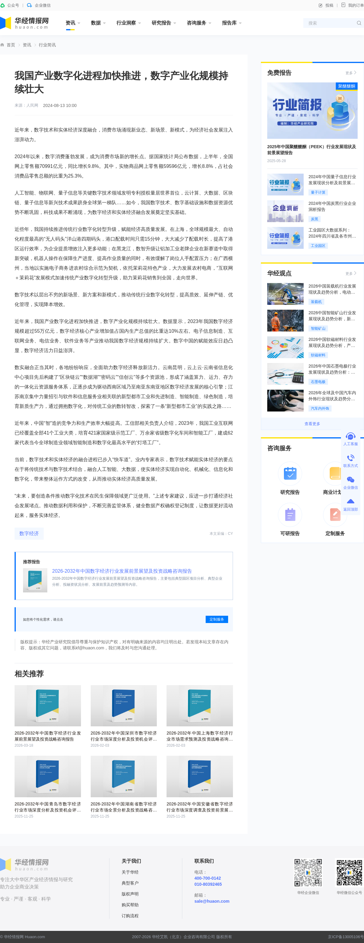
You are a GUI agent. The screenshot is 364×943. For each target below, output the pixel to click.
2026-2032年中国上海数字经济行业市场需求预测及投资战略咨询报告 (200, 739)
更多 (351, 72)
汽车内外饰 (320, 408)
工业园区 (318, 246)
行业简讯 (47, 45)
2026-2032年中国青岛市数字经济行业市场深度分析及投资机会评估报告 (48, 809)
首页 (11, 45)
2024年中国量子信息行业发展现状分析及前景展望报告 (332, 182)
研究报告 (161, 22)
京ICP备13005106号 (346, 937)
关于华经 (130, 872)
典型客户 (130, 883)
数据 (96, 22)
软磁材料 (318, 355)
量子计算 (318, 192)
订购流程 (130, 915)
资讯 (70, 22)
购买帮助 (130, 904)
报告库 (229, 22)
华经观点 (279, 273)
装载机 (316, 302)
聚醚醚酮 (346, 86)
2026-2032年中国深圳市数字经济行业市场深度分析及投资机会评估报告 (124, 739)
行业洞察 (126, 22)
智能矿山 (318, 328)
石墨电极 (318, 382)
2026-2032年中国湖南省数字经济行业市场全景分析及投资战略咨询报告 (124, 809)
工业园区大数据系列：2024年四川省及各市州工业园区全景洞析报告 (332, 236)
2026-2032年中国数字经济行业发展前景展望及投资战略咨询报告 (122, 571)
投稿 (325, 5)
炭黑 (314, 219)
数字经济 (29, 533)
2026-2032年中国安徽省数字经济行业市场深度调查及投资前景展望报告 (200, 809)
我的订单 (352, 5)
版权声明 (130, 893)
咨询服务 (196, 22)
